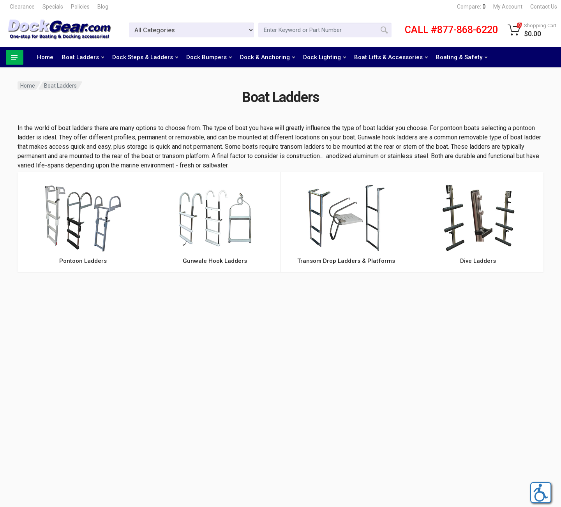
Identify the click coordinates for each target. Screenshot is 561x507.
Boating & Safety (461, 57)
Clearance (22, 6)
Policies (80, 6)
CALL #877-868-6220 (451, 29)
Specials (52, 6)
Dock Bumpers (209, 57)
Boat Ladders (83, 57)
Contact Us (543, 7)
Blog (102, 6)
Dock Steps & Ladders (145, 57)
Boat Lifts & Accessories (391, 57)
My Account (507, 7)
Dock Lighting (324, 57)
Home (45, 57)
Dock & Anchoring (267, 57)
